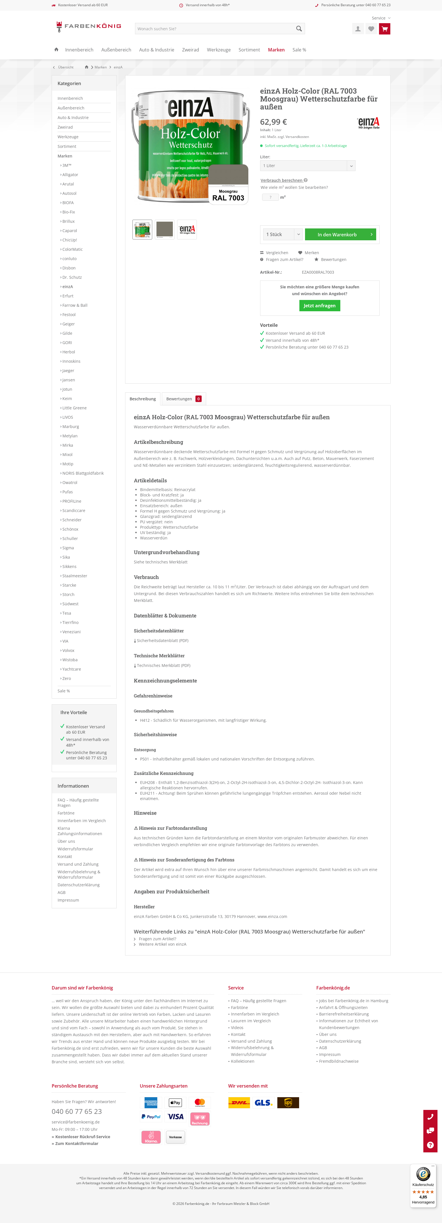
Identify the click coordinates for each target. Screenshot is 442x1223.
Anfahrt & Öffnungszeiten (343, 1007)
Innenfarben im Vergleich (82, 820)
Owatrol (69, 482)
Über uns (66, 841)
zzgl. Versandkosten (293, 136)
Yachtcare (71, 669)
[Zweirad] (190, 50)
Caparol (69, 230)
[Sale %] (299, 50)
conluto (69, 258)
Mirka (67, 445)
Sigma (67, 547)
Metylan (69, 435)
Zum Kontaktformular (76, 1143)
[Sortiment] (249, 50)
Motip (67, 463)
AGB (62, 892)
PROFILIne (71, 501)
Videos (237, 1027)
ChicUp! (69, 240)
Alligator (69, 174)
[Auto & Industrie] (156, 50)
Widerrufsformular (75, 849)
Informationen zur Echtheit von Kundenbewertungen (348, 1024)
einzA (67, 286)
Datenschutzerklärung (79, 884)
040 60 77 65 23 (378, 5)
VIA (64, 641)
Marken (65, 156)
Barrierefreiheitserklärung (344, 1014)
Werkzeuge (68, 136)
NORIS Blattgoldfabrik (82, 473)
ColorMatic (72, 249)
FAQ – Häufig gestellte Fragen (78, 802)
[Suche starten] (299, 28)
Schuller (69, 538)
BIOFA (67, 202)
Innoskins (70, 361)
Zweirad (65, 127)
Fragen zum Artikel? (281, 259)
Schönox (69, 529)
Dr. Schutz (71, 277)
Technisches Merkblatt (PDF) (162, 665)
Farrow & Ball (74, 305)
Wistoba (69, 659)
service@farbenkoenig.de (76, 1122)
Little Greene (74, 407)
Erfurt (67, 296)
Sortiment (67, 146)
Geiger (68, 324)
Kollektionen (242, 1061)
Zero (66, 678)
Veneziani (71, 631)
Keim (66, 398)
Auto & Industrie (73, 117)
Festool (68, 314)
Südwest (70, 603)
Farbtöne (66, 813)
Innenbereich (70, 98)
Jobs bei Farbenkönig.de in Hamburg (353, 1000)
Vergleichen (274, 252)
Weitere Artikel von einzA (160, 944)
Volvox (67, 650)
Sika (65, 557)
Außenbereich (71, 108)
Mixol (67, 454)
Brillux (68, 221)
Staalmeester (74, 575)
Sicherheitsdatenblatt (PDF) (161, 640)
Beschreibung (143, 398)
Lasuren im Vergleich (251, 1020)
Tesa (66, 613)
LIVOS (67, 417)
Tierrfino (70, 622)
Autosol (69, 193)
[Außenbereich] (116, 50)
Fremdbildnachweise (339, 1061)
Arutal (67, 184)
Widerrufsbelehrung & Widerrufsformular (79, 874)
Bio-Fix (68, 212)
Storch (68, 594)
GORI (66, 342)
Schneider (71, 519)
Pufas (67, 491)
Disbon (68, 268)
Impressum (68, 900)
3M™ (66, 165)
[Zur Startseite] (87, 67)
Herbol (68, 352)
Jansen (68, 380)
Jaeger (67, 370)
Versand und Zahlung (78, 864)
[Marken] (276, 50)
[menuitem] (379, 17)
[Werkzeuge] (219, 50)
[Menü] (433, 1167)
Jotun (66, 389)
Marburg (70, 426)
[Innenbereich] (79, 50)
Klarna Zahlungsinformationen (80, 831)
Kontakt (65, 856)
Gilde (66, 333)
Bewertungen (330, 259)
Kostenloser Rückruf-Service (82, 1136)
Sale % (64, 690)
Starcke (68, 585)
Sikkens (69, 566)
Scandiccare (73, 510)
